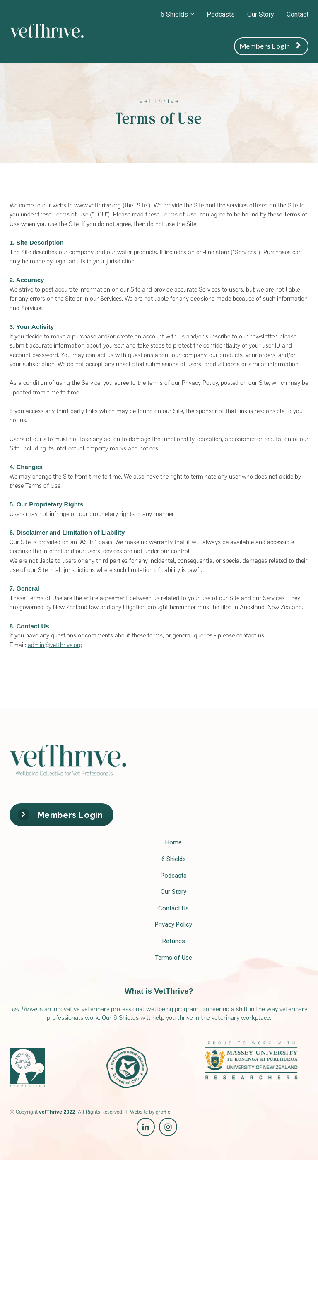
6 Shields (174, 14)
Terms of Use (173, 957)
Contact (297, 14)
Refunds (173, 941)
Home (173, 842)
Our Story (260, 14)
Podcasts (221, 14)
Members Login (270, 46)
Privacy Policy (173, 924)
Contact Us (173, 908)
